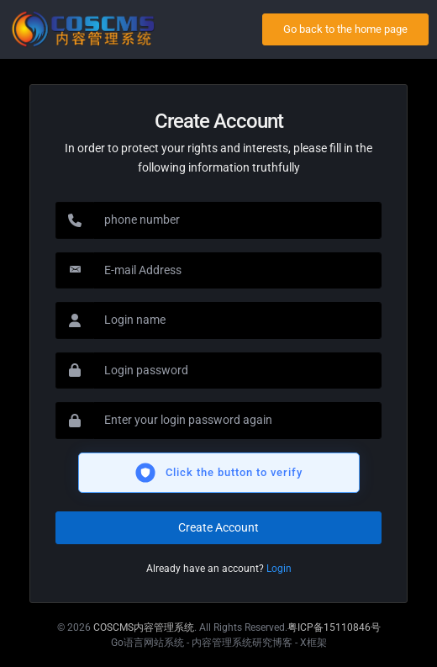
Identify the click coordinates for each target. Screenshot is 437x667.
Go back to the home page (345, 29)
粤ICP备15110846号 (334, 627)
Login (279, 568)
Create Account (218, 527)
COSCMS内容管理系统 (143, 627)
